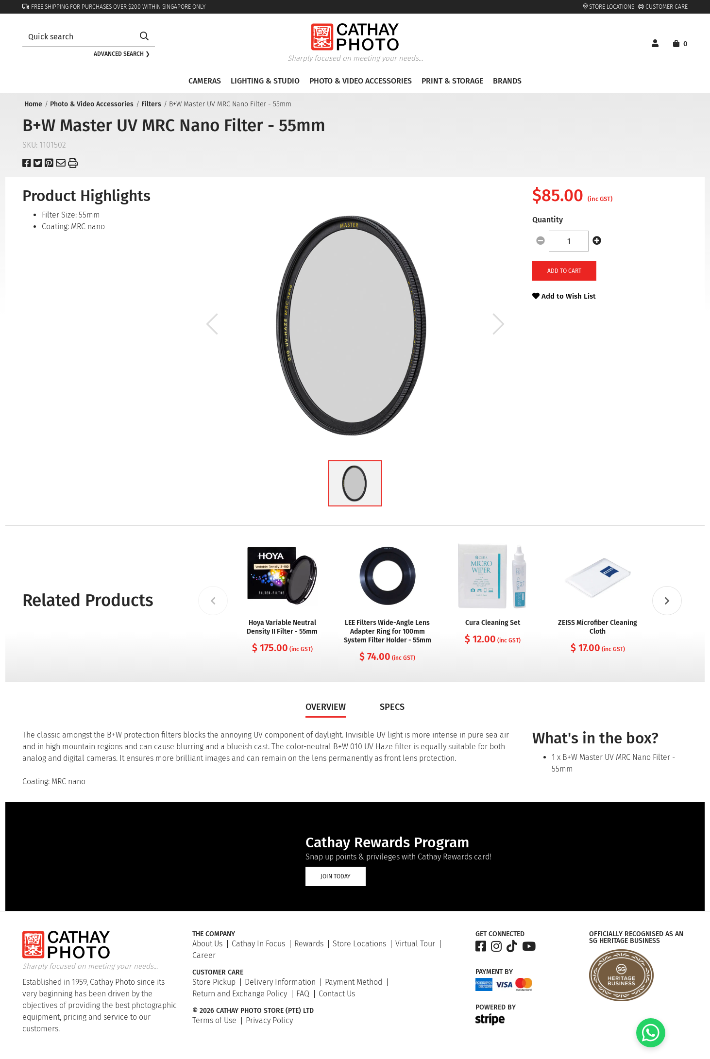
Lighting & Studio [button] (265, 80)
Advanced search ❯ (122, 53)
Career (204, 955)
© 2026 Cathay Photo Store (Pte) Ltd (253, 1011)
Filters (150, 104)
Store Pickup (214, 982)
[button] (355, 483)
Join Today (336, 876)
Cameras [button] (204, 80)
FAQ (302, 993)
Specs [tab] (392, 707)
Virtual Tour (415, 943)
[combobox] (78, 37)
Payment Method (353, 982)
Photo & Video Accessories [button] (360, 80)
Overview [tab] (325, 707)
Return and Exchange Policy (239, 993)
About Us (207, 943)
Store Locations (608, 6)
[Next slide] (667, 600)
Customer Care (663, 6)
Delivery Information (280, 982)
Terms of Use (214, 1020)
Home (32, 104)
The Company (213, 934)
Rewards (308, 943)
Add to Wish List (564, 296)
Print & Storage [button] (452, 80)
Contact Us (337, 993)
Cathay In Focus (258, 943)
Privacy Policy (269, 1020)
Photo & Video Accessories (91, 104)
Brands (507, 80)
